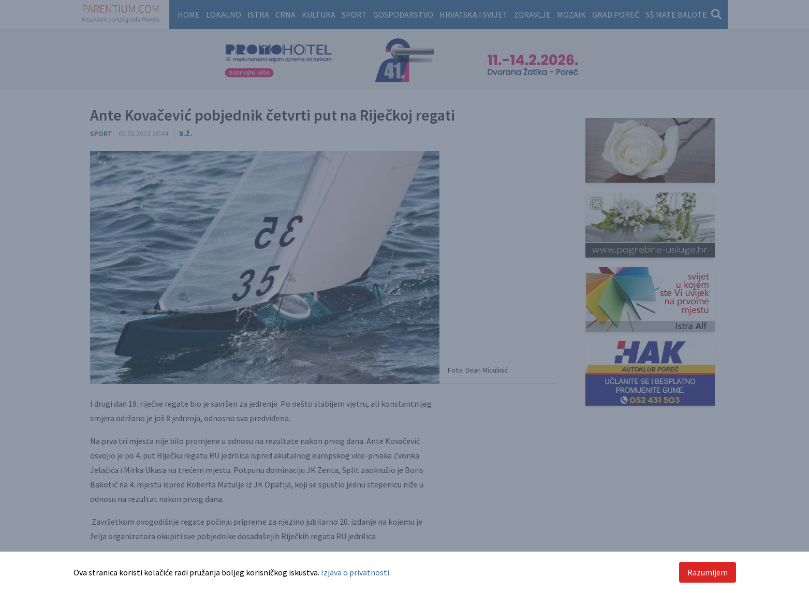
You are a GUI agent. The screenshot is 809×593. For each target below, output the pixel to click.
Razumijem (707, 572)
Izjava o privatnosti (355, 572)
